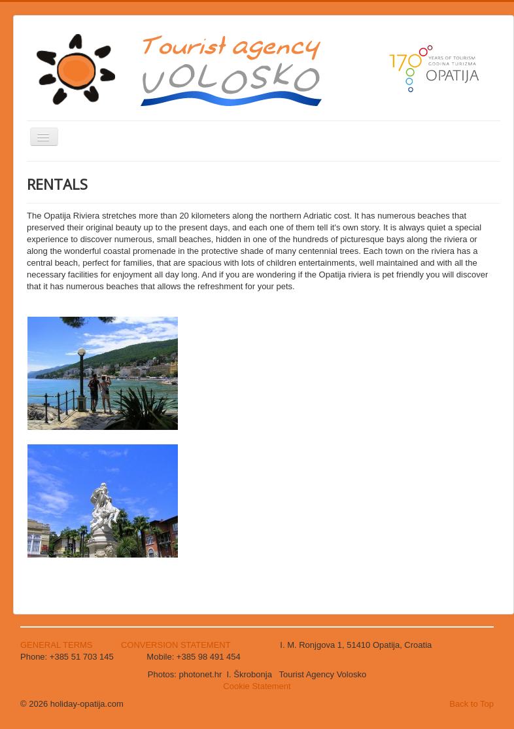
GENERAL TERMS (57, 645)
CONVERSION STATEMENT (176, 645)
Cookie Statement (256, 686)
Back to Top (471, 704)
